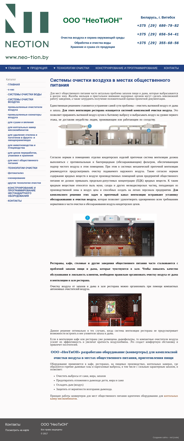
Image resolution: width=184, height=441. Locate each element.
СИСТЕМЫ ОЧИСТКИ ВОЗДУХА (20, 100)
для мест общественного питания (23, 161)
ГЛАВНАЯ (14, 68)
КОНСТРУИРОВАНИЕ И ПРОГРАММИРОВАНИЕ (127, 68)
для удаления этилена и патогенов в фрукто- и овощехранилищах (22, 137)
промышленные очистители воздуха (25, 108)
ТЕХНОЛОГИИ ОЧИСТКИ (73, 68)
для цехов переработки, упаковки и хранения (22, 154)
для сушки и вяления (21, 122)
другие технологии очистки (24, 183)
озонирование (16, 178)
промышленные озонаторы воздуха (24, 116)
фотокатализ (16, 173)
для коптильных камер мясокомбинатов (22, 128)
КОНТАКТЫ (171, 68)
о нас (11, 89)
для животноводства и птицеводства (21, 146)
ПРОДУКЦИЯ (38, 68)
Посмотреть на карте (17, 430)
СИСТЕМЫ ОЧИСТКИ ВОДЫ (25, 94)
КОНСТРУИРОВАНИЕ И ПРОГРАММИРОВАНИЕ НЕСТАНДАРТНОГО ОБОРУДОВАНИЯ (22, 192)
